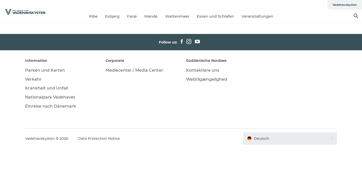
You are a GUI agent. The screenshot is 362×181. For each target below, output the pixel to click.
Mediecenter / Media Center (134, 70)
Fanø (132, 16)
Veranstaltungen (257, 16)
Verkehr (33, 79)
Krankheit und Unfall (46, 88)
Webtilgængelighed (206, 79)
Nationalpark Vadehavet (50, 97)
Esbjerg (112, 16)
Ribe (93, 16)
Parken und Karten (45, 70)
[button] (290, 138)
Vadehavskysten (345, 5)
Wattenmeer (177, 16)
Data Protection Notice (99, 138)
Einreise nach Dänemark (50, 106)
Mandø (151, 16)
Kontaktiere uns (202, 70)
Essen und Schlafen (215, 16)
